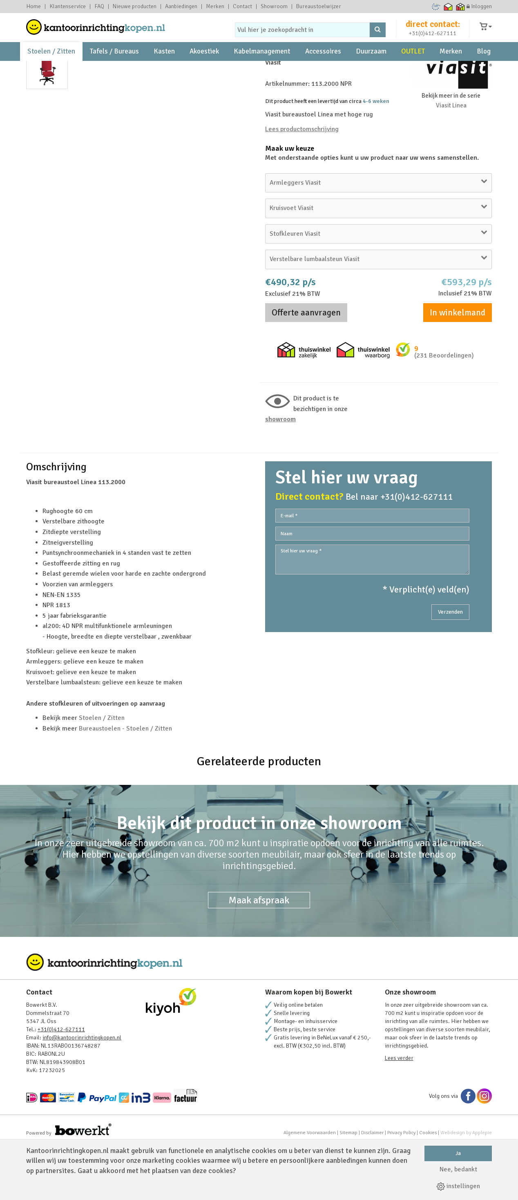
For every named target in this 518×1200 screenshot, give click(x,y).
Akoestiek (204, 65)
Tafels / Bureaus (114, 65)
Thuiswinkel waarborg (448, 6)
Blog (484, 65)
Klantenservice (67, 6)
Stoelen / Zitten (51, 65)
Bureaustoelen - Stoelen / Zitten (125, 783)
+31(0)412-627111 (432, 39)
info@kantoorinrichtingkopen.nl (81, 1092)
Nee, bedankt (458, 1169)
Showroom (274, 6)
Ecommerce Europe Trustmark (436, 6)
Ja (458, 1153)
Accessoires (323, 65)
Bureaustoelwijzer (318, 6)
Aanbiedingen (181, 6)
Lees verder (399, 1112)
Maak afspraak (259, 955)
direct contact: (433, 30)
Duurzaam (371, 65)
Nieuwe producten (134, 6)
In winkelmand (457, 367)
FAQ (99, 6)
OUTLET (413, 65)
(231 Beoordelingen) (444, 410)
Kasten (164, 65)
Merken (215, 6)
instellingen (458, 1186)
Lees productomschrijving (302, 184)
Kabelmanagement (262, 65)
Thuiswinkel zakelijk (460, 6)
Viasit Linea (451, 160)
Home (33, 6)
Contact (242, 6)
